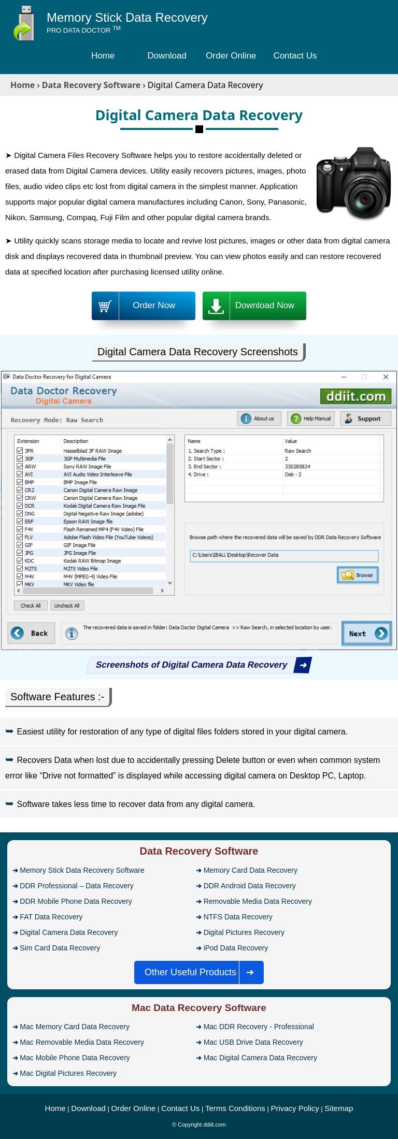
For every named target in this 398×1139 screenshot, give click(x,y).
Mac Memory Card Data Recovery (75, 1026)
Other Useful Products (202, 972)
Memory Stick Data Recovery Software (82, 870)
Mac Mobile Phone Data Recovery (75, 1058)
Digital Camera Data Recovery (69, 932)
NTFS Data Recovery (238, 917)
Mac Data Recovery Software (199, 1007)
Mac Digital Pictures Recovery (68, 1073)
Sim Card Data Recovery (60, 948)
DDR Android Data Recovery (250, 886)
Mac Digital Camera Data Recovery (260, 1058)
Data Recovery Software (199, 851)
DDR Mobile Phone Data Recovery (76, 901)
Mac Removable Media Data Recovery (82, 1042)
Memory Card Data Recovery (250, 870)
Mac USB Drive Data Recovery (253, 1042)
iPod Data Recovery (236, 948)
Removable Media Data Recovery (258, 901)
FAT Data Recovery (51, 917)
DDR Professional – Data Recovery (76, 886)
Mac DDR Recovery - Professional (259, 1026)
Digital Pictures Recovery (244, 932)
